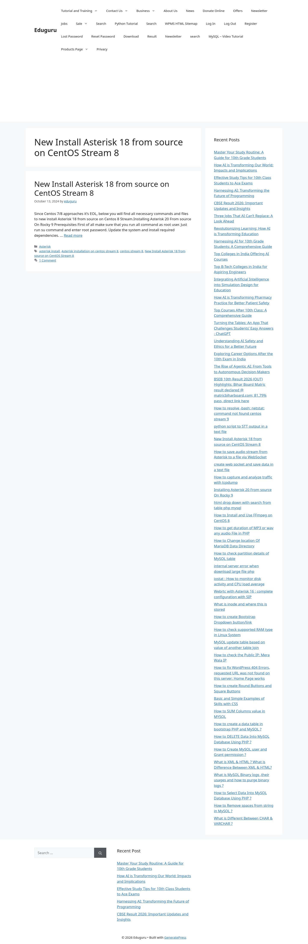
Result (152, 36)
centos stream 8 (131, 251)
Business (147, 11)
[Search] (100, 853)
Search (101, 23)
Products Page (76, 49)
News (190, 11)
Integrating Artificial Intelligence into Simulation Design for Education (241, 284)
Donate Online (214, 11)
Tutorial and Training (81, 11)
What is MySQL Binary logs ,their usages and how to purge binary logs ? (241, 780)
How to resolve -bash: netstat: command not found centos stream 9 (239, 413)
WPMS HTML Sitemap (181, 23)
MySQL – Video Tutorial (226, 36)
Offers (238, 11)
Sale (84, 23)
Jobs (64, 23)
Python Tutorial (126, 23)
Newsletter (259, 11)
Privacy (102, 49)
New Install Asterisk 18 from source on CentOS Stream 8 (101, 188)
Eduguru (45, 30)
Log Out (230, 23)
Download (131, 36)
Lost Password (72, 36)
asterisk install (49, 251)
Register (251, 23)
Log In (210, 23)
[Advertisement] (154, 92)
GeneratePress (175, 937)
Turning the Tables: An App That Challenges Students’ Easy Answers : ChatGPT (243, 328)
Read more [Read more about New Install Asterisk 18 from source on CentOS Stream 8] (73, 235)
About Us (171, 11)
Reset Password (103, 36)
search (195, 36)
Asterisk (45, 246)
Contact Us (119, 11)
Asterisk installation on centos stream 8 (89, 251)
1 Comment (47, 260)
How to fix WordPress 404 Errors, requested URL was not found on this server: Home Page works (242, 673)
